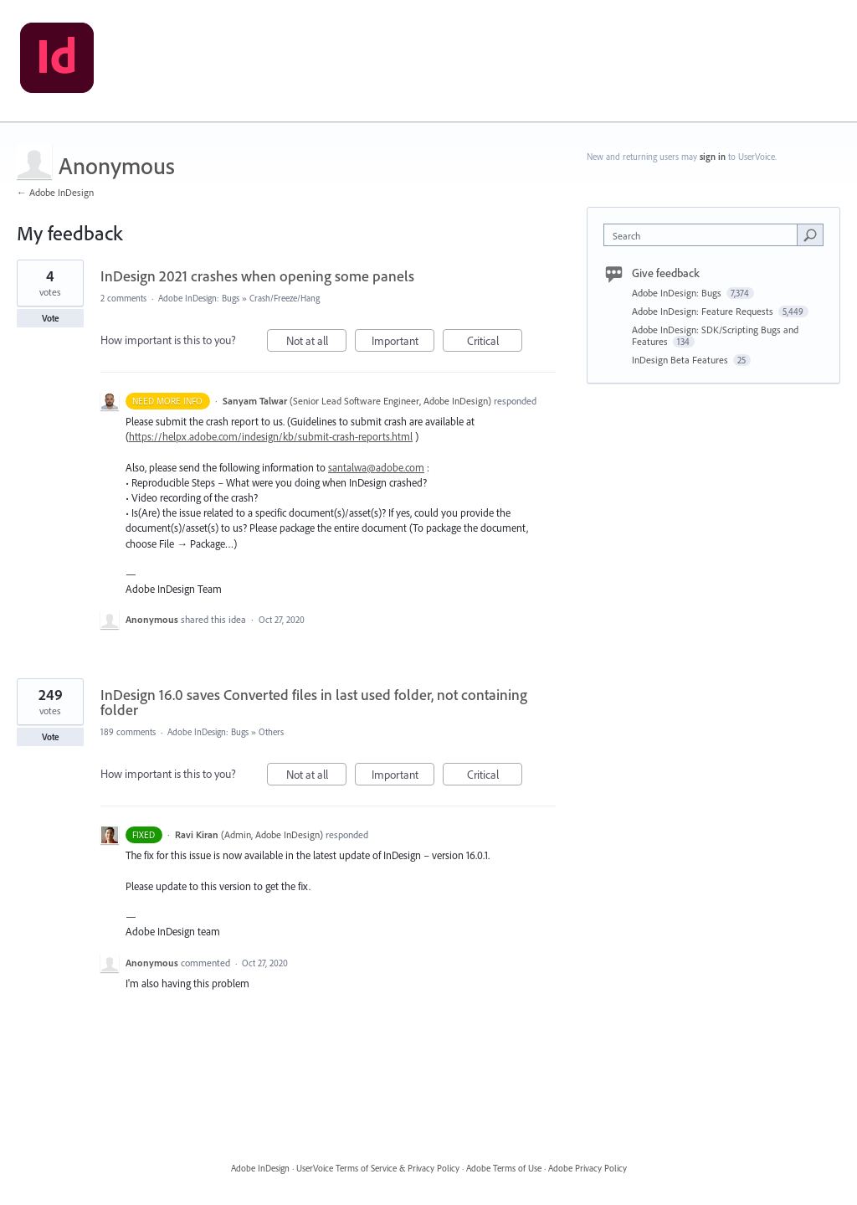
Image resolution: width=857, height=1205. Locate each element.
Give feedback (666, 273)
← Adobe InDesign (55, 192)
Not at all (316, 343)
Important (403, 343)
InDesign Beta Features (681, 359)
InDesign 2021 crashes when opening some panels (257, 276)
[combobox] (704, 235)
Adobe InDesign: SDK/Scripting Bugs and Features (715, 335)
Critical (495, 343)
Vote (50, 318)
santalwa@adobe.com (376, 467)
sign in (713, 156)
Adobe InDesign (260, 1168)
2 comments (123, 298)
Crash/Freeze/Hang (284, 298)
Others (271, 732)
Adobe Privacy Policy (587, 1168)
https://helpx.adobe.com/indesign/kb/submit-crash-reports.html (271, 436)
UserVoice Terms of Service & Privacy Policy (377, 1168)
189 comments (128, 732)
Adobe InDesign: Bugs (198, 298)
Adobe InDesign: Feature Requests (704, 311)
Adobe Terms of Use (503, 1168)
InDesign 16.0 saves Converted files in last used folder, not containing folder (313, 702)
